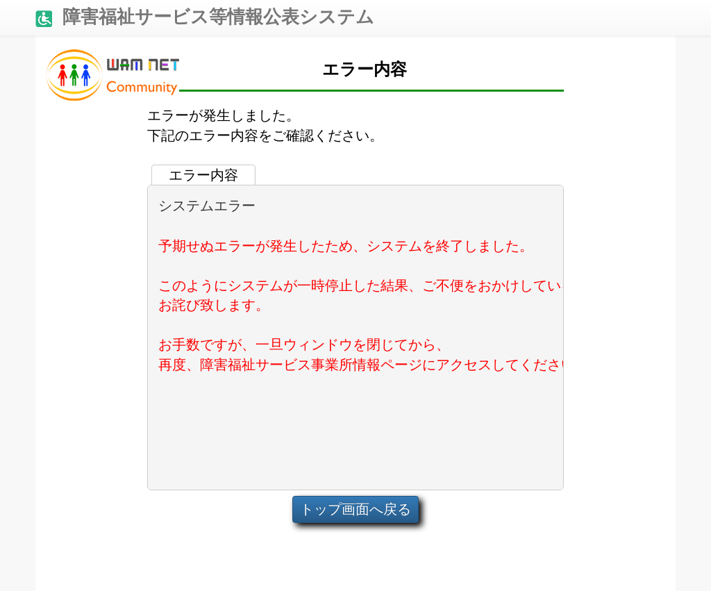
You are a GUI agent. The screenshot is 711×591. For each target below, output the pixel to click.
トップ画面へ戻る (355, 509)
